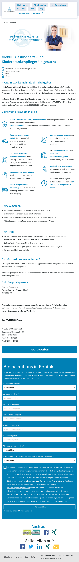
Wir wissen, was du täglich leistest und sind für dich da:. (62, 183)
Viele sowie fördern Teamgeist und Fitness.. (62, 155)
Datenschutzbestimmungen (37, 501)
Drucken (5, 22)
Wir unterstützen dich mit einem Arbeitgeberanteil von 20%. (62, 169)
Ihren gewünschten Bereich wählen (28, 456)
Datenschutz (30, 557)
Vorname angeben (11, 394)
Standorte (8, 557)
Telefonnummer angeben (13, 425)
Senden (13, 22)
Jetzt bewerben (39, 349)
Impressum (18, 557)
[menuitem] (9, 10)
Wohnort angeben (10, 435)
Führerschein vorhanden (13, 446)
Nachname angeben (11, 404)
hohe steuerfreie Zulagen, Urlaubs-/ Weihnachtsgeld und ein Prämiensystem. (20, 141)
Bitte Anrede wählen (11, 383)
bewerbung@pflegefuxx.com (18, 487)
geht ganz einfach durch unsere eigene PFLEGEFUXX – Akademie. (62, 139)
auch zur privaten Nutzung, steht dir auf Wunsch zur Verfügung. (22, 189)
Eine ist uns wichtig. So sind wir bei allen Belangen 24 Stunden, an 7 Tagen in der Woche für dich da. (22, 160)
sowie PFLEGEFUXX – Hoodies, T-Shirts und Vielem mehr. (22, 175)
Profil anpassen (26, 511)
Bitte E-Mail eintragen (12, 415)
